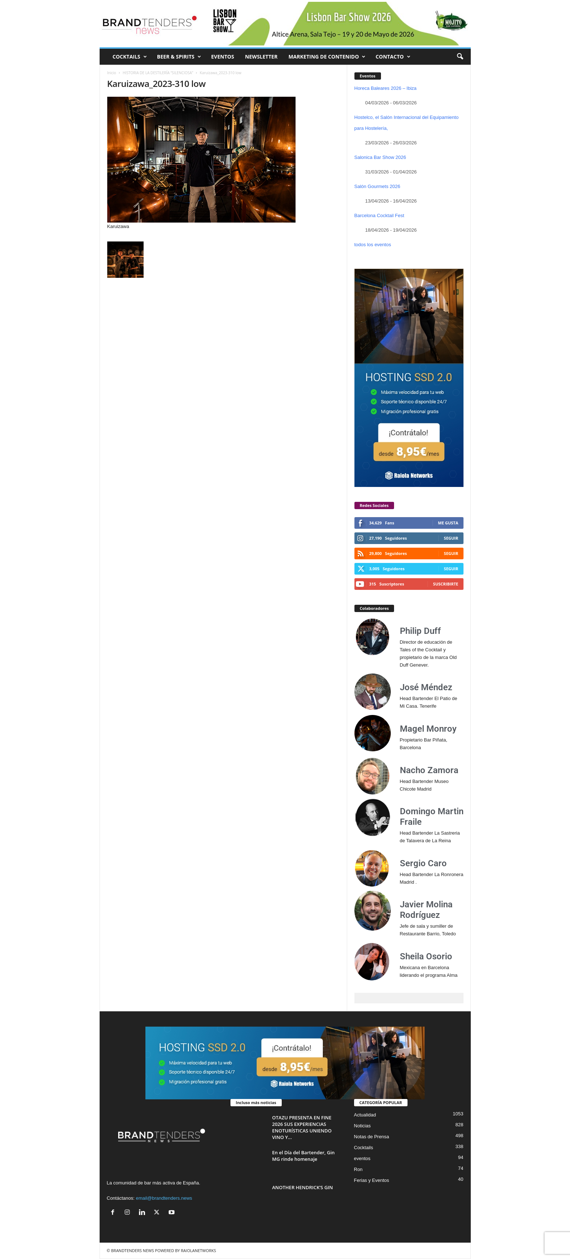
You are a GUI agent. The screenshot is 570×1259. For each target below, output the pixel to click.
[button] (460, 57)
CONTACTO (393, 57)
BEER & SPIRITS (179, 57)
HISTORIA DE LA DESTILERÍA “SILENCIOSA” (158, 72)
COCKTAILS (130, 57)
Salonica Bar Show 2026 (380, 157)
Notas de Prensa (371, 1136)
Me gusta (448, 522)
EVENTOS (222, 56)
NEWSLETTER (261, 56)
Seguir (451, 538)
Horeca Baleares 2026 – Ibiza (385, 88)
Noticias (362, 1125)
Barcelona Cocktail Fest (379, 215)
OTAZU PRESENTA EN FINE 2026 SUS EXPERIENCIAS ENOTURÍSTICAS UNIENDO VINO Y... (302, 1127)
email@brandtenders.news (164, 1198)
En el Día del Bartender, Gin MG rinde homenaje (303, 1155)
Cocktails (363, 1147)
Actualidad (365, 1115)
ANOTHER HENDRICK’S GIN (302, 1187)
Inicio (111, 72)
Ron (358, 1169)
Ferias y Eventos (371, 1180)
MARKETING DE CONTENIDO (326, 57)
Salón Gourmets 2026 (377, 186)
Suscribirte (445, 584)
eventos (362, 1158)
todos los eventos (372, 244)
